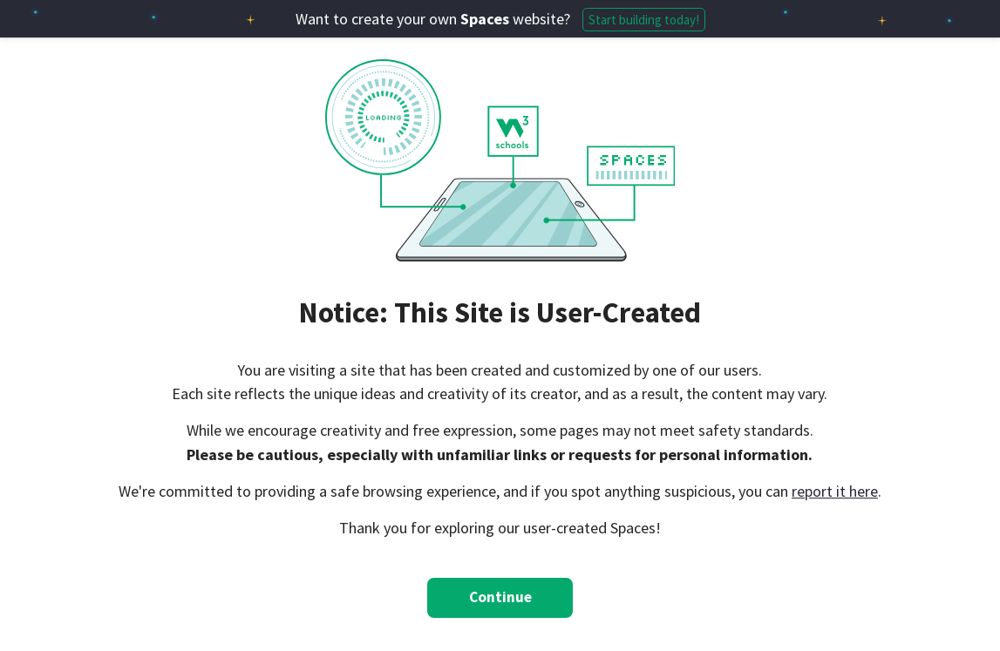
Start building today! (643, 19)
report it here (835, 491)
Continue (500, 597)
